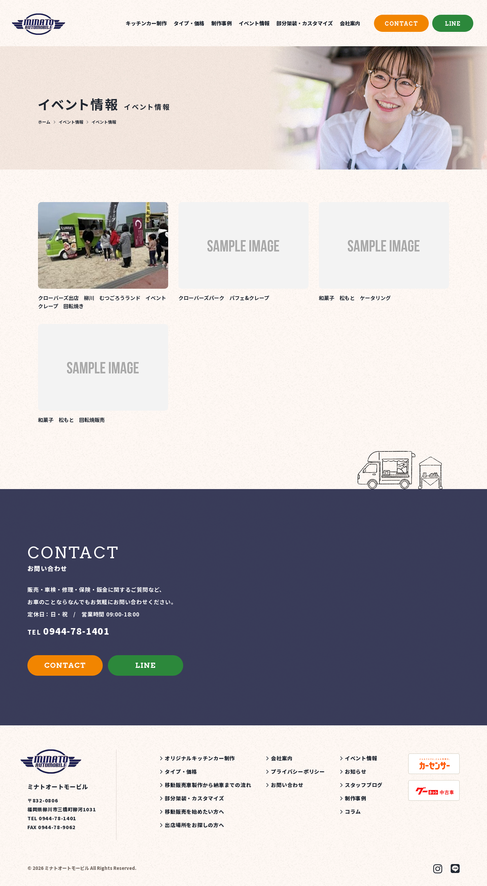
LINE (453, 24)
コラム (353, 811)
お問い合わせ (287, 784)
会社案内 (350, 23)
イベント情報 (254, 23)
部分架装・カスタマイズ (304, 23)
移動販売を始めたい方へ (194, 811)
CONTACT (401, 24)
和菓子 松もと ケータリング (355, 297)
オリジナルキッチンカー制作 (200, 758)
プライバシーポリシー (298, 771)
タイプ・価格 (189, 23)
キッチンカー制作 (146, 23)
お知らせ (355, 771)
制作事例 (221, 23)
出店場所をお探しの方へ (194, 824)
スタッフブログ (364, 784)
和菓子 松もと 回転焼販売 (71, 419)
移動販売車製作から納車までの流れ (208, 784)
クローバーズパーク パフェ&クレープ (223, 297)
